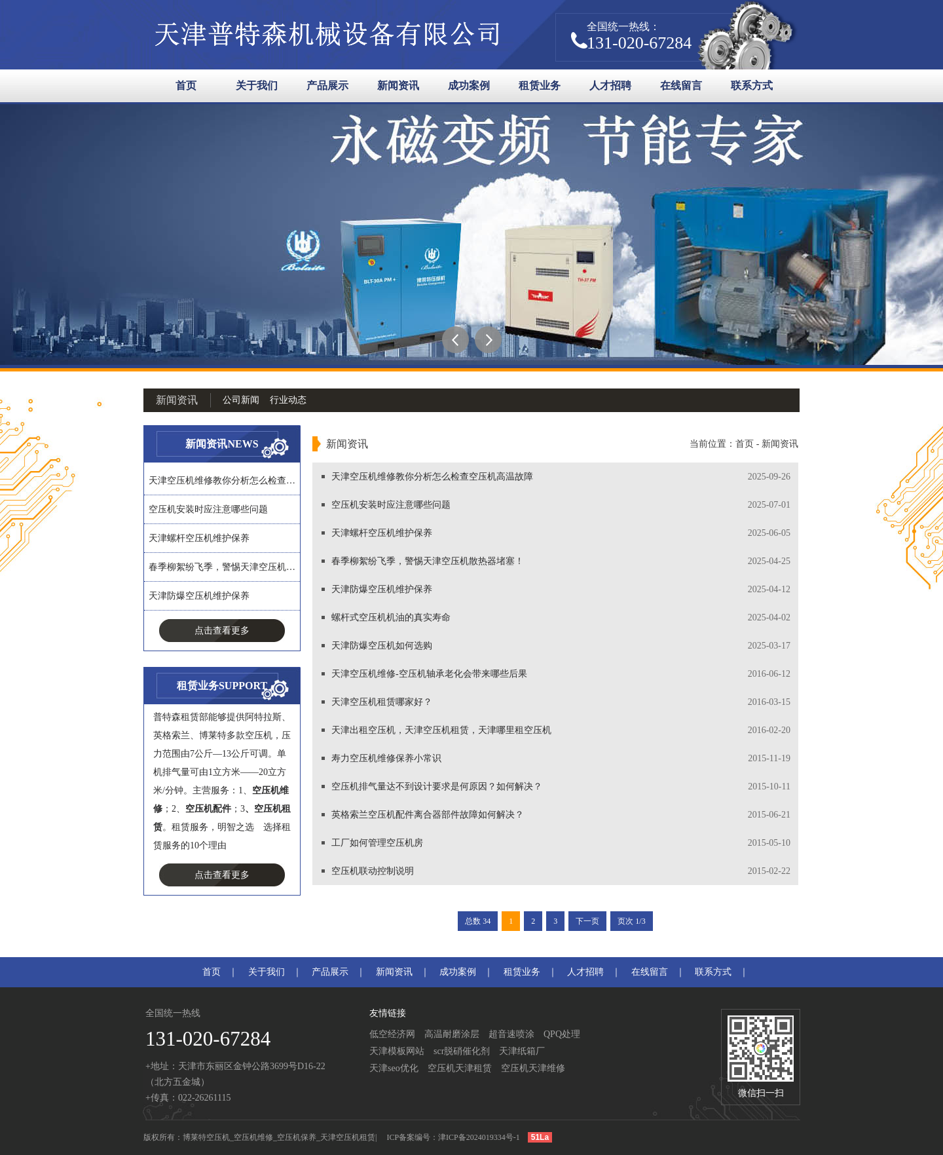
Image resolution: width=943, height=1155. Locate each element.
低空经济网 (392, 1034)
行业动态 (288, 400)
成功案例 (469, 85)
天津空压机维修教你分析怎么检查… (222, 480)
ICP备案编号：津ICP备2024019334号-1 (452, 1137)
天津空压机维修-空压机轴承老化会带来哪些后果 (429, 674)
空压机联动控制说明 (372, 871)
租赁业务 (540, 85)
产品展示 (327, 85)
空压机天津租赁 (460, 1068)
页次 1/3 (631, 921)
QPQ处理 (562, 1034)
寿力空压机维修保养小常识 (386, 758)
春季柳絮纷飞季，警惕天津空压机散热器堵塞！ (427, 561)
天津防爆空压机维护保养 (199, 596)
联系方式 (752, 85)
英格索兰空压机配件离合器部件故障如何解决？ (427, 815)
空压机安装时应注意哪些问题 (208, 509)
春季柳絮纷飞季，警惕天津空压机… (222, 567)
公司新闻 (241, 400)
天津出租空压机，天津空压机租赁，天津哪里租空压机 (441, 730)
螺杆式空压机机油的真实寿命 (391, 617)
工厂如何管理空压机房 (377, 843)
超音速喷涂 (511, 1034)
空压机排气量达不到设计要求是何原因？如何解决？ (436, 786)
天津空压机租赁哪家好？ (381, 702)
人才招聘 (610, 85)
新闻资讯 (398, 85)
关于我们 (257, 85)
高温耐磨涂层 (451, 1034)
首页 (186, 85)
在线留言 (681, 85)
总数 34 (477, 921)
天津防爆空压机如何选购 (381, 646)
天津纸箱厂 (522, 1051)
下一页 (587, 921)
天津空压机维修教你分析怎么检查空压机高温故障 (432, 477)
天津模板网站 (396, 1051)
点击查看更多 (222, 630)
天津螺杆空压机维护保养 (199, 538)
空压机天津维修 (533, 1068)
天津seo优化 (393, 1068)
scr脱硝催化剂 (462, 1051)
